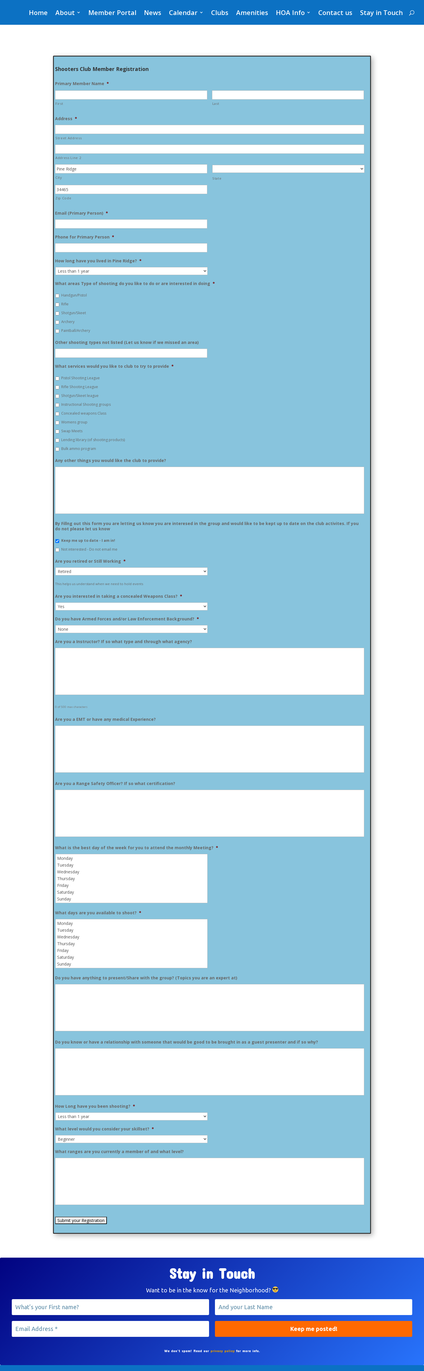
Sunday (132, 898)
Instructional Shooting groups (86, 404)
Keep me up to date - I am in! (88, 540)
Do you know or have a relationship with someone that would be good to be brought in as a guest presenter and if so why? (186, 1042)
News (152, 13)
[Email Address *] (110, 1329)
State (216, 178)
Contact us (335, 13)
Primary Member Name (82, 83)
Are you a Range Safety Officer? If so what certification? (115, 783)
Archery (67, 321)
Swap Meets (71, 430)
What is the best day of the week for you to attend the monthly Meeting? (136, 847)
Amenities (252, 13)
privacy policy (223, 1350)
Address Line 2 (68, 157)
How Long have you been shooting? (95, 1106)
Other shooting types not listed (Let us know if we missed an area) (127, 342)
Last (215, 103)
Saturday (132, 892)
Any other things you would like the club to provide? (110, 460)
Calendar (183, 13)
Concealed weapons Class (83, 413)
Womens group (74, 422)
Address (66, 118)
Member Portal (112, 13)
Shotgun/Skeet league (80, 395)
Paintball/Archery (75, 330)
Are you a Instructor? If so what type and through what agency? (123, 641)
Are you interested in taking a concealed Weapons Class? (118, 596)
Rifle (65, 304)
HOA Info (290, 13)
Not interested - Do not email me (89, 549)
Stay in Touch (381, 13)
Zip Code (63, 198)
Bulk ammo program (78, 448)
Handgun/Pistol (74, 295)
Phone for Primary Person (84, 237)
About (65, 13)
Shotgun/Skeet (73, 312)
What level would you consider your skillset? (104, 1129)
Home (38, 13)
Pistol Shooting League (80, 377)
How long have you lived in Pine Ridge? (98, 261)
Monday (132, 858)
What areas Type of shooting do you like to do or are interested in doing (135, 283)
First (59, 103)
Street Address (68, 138)
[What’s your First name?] (110, 1307)
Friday (132, 885)
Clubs (219, 13)
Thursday (132, 878)
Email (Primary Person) (81, 213)
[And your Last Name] (313, 1307)
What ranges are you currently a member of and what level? (119, 1151)
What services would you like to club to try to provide (114, 366)
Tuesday (132, 865)
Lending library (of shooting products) (93, 439)
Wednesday (132, 871)
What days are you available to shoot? (98, 912)
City (58, 177)
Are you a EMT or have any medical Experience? (105, 719)
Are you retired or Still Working (90, 561)
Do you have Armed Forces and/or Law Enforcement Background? (127, 619)
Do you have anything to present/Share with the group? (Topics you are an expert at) (146, 978)
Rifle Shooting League (79, 386)
